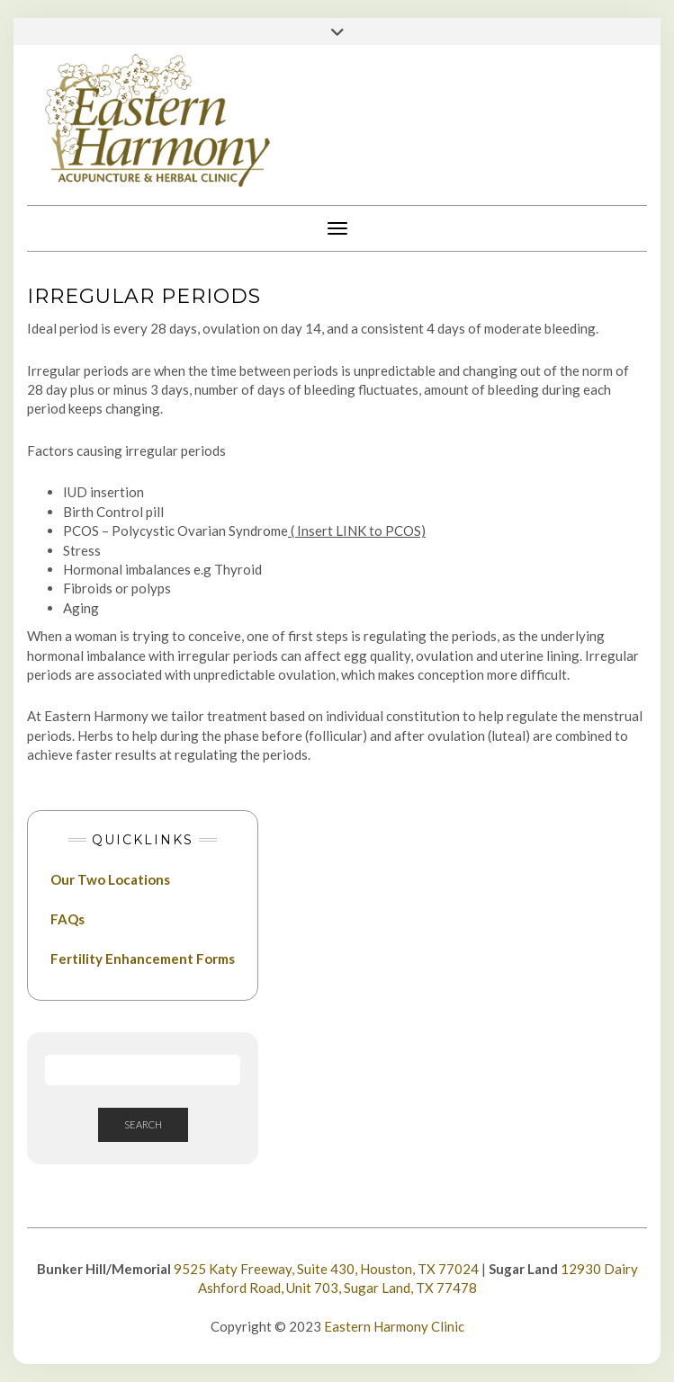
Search (143, 1124)
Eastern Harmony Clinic (394, 1326)
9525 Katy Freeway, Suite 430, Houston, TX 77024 (326, 1269)
